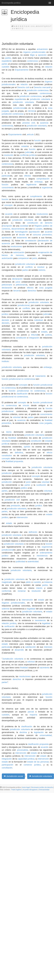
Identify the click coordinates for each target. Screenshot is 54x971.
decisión (5, 320)
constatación (30, 240)
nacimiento (44, 667)
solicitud (31, 662)
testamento (22, 237)
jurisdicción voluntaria (40, 99)
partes (8, 58)
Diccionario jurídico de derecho (42, 787)
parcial (31, 712)
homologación (21, 232)
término (31, 111)
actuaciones (42, 49)
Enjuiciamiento (21, 70)
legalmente (31, 184)
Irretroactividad (44, 790)
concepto (8, 205)
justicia (48, 335)
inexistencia (42, 556)
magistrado (7, 582)
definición (33, 532)
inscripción (7, 226)
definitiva (19, 452)
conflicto (24, 155)
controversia (7, 126)
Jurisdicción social (14, 776)
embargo (38, 182)
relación (48, 67)
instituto (5, 361)
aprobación (35, 232)
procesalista (22, 750)
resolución (8, 155)
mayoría (33, 715)
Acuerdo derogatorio (30, 790)
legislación (39, 732)
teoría (8, 432)
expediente (7, 61)
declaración (17, 279)
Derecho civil (23, 87)
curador (38, 229)
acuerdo (9, 214)
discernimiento (18, 229)
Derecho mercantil (42, 87)
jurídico (32, 155)
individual (38, 320)
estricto (42, 270)
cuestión (5, 67)
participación (7, 765)
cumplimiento (36, 196)
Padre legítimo (16, 790)
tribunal (34, 335)
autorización (18, 252)
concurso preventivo (42, 234)
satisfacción (30, 647)
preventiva (6, 423)
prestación (15, 505)
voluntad (17, 417)
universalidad (46, 735)
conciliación (7, 768)
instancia (48, 582)
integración (34, 338)
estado (24, 146)
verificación (9, 626)
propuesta (18, 461)
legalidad (31, 609)
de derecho (46, 223)
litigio (32, 55)
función (37, 140)
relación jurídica (9, 623)
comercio (28, 765)
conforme (6, 591)
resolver (41, 267)
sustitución (41, 485)
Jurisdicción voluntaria (12, 659)
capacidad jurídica (26, 759)
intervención (22, 517)
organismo (46, 187)
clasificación (22, 394)
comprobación (43, 179)
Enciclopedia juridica (11, 3)
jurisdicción (7, 473)
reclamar (22, 591)
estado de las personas (38, 762)
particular (6, 176)
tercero (16, 291)
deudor (22, 234)
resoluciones (42, 214)
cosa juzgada (45, 288)
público (24, 488)
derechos (32, 291)
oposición (42, 55)
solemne (5, 609)
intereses (48, 647)
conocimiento (8, 187)
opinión (27, 447)
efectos (27, 176)
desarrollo (19, 650)
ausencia (44, 123)
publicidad (20, 561)
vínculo (26, 405)
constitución (32, 223)
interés (39, 588)
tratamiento (40, 376)
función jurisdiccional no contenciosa (18, 379)
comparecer (23, 258)
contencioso (32, 61)
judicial (28, 152)
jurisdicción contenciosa (37, 90)
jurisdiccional (19, 108)
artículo (30, 134)
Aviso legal (26, 787)
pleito (28, 582)
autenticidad (32, 561)
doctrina (23, 732)
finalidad (48, 420)
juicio (34, 258)
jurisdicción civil (12, 500)
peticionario (7, 285)
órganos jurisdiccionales (34, 52)
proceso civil (28, 123)
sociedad (24, 226)
